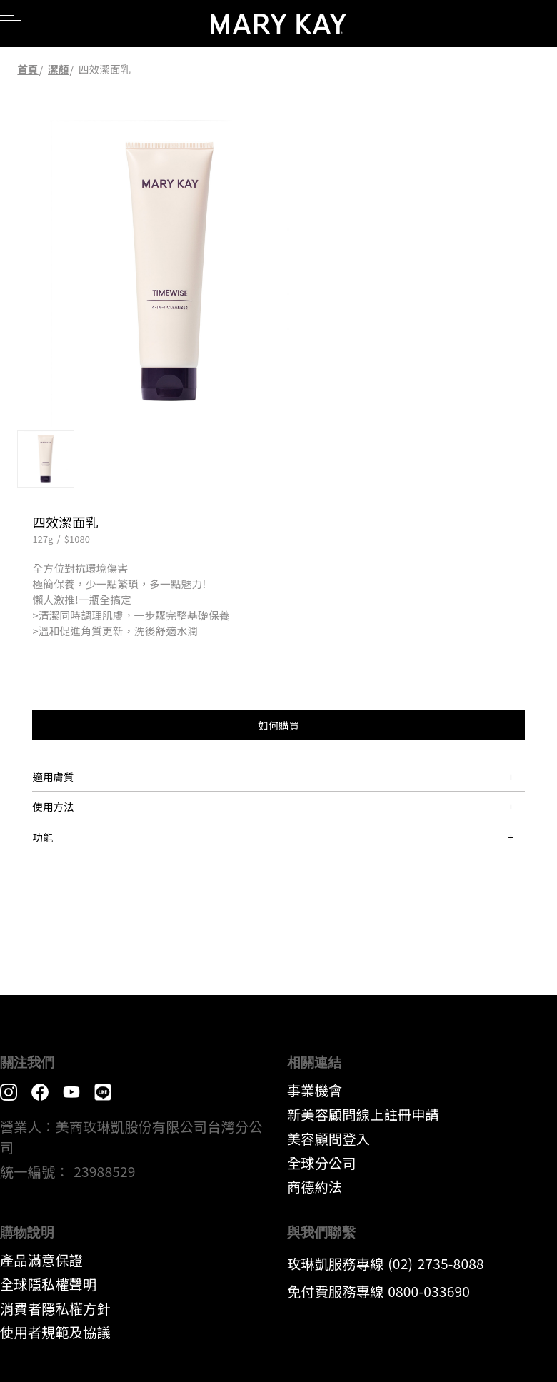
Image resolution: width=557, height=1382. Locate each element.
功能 (42, 836)
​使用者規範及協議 (55, 1332)
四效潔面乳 (105, 68)
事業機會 (314, 1090)
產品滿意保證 (41, 1260)
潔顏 (58, 68)
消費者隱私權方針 (55, 1308)
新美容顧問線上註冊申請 (363, 1114)
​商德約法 (314, 1186)
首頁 (27, 68)
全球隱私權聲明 (48, 1284)
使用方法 (53, 806)
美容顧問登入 (328, 1139)
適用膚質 (53, 776)
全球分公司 (321, 1163)
